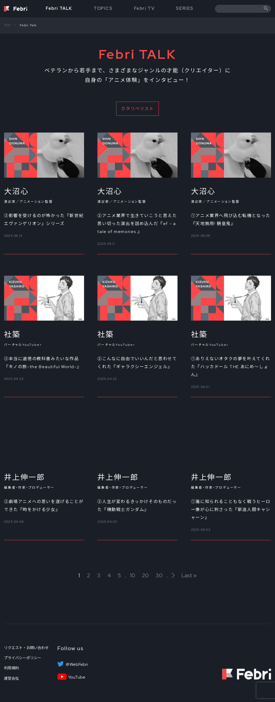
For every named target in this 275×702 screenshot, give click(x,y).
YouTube (76, 677)
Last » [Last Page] (189, 575)
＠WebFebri (76, 664)
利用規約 (11, 668)
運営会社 (11, 678)
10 (132, 575)
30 (159, 575)
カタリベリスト (137, 108)
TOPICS (103, 8)
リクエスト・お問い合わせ (26, 647)
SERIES (185, 8)
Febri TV (144, 8)
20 (145, 575)
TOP (7, 25)
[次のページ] (173, 575)
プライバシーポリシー (22, 657)
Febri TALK (59, 8)
